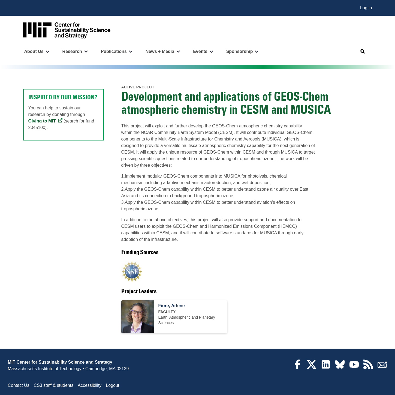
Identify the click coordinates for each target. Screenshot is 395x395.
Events (200, 51)
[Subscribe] (382, 368)
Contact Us (18, 385)
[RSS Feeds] (368, 368)
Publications (114, 51)
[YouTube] (354, 368)
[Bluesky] (340, 368)
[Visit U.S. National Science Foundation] (131, 271)
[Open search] (363, 51)
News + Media (160, 51)
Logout (112, 385)
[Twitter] (311, 368)
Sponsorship (239, 51)
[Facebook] (297, 368)
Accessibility (89, 385)
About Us (34, 51)
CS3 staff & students (54, 385)
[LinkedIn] (326, 368)
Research (72, 51)
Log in (366, 7)
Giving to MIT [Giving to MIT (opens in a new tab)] (42, 121)
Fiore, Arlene (171, 305)
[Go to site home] (66, 30)
